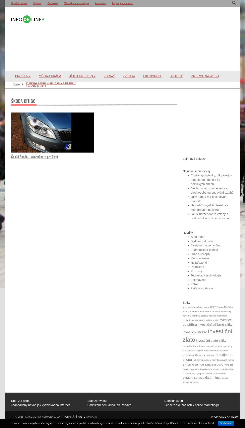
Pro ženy (23, 76)
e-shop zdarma (190, 311)
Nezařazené (199, 262)
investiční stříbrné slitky (215, 325)
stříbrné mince (193, 364)
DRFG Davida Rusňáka (221, 307)
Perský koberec (211, 350)
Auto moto (100, 3)
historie (212, 315)
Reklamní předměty (202, 360)
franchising (226, 311)
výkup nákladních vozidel (208, 373)
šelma (195, 382)
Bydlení (37, 3)
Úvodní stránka (19, 3)
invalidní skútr (197, 320)
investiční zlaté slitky (211, 341)
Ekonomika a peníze (204, 249)
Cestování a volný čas (205, 245)
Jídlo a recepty (82, 76)
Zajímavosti (198, 279)
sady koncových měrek (223, 360)
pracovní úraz (208, 355)
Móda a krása (50, 76)
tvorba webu (214, 369)
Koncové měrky (208, 346)
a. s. (185, 307)
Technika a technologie (76, 3)
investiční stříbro (195, 332)
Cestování (52, 3)
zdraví (195, 378)
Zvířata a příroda (202, 288)
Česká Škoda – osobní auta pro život (34, 156)
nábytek (199, 350)
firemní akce (203, 311)
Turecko (203, 369)
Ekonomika (152, 76)
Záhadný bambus (36, 85)
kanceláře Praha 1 (191, 346)
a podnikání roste (73, 416)
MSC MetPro (189, 350)
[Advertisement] (139, 39)
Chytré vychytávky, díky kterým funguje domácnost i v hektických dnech (211, 180)
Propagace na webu (122, 3)
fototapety (215, 311)
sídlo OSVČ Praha (220, 365)
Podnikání (197, 266)
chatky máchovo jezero (198, 307)
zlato (201, 378)
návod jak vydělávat (41, 405)
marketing (227, 346)
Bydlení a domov (202, 241)
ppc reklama (195, 355)
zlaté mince (213, 378)
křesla (219, 346)
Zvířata (129, 76)
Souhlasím (226, 423)
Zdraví (109, 76)
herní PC (187, 315)
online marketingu (207, 405)
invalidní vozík (211, 320)
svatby (208, 365)
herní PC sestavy (200, 315)
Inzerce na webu (205, 76)
